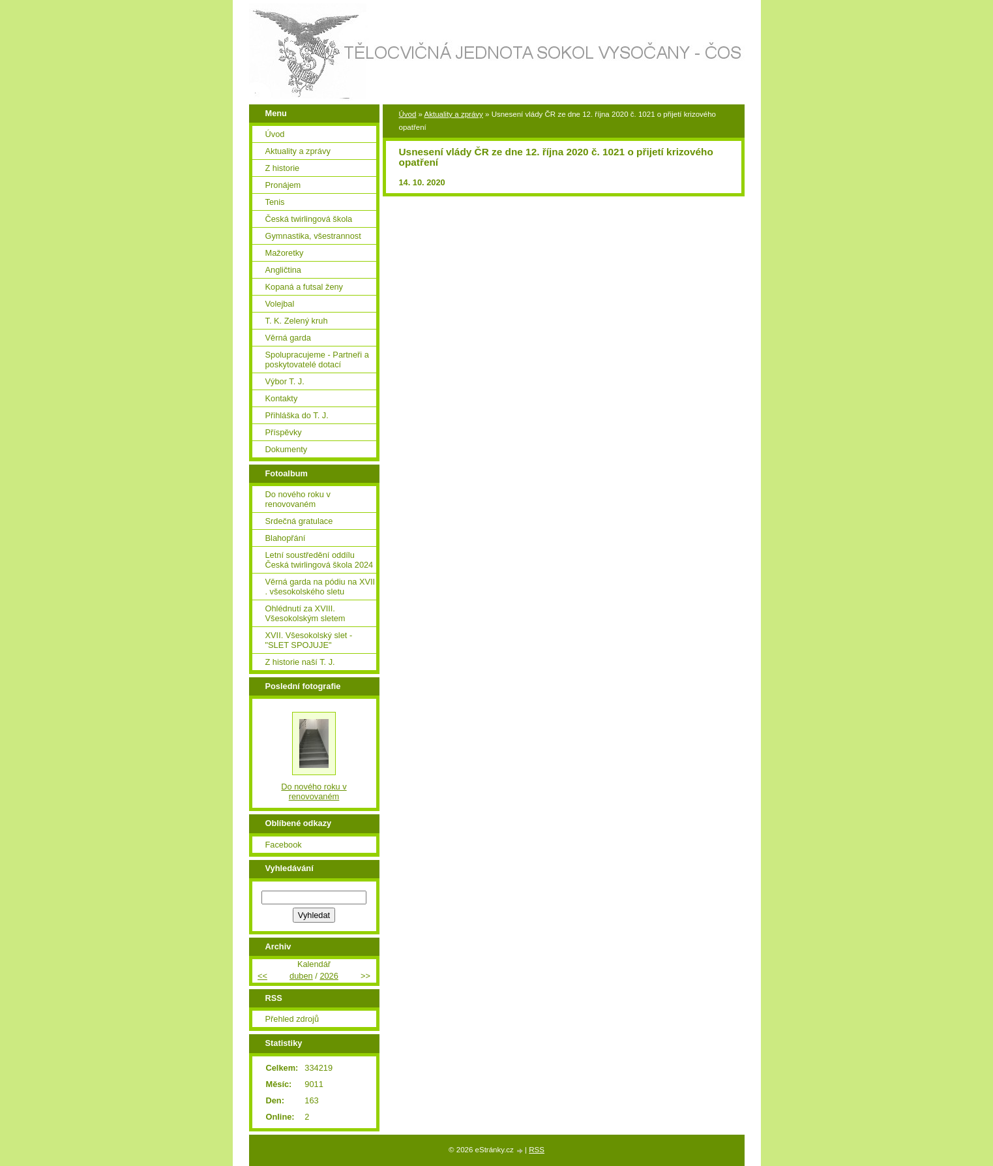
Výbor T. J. (284, 381)
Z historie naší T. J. (300, 662)
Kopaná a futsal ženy (304, 287)
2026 (328, 976)
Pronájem (283, 185)
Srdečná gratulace (299, 521)
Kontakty (281, 398)
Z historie (282, 168)
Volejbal (280, 304)
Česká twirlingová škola (309, 219)
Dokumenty (286, 449)
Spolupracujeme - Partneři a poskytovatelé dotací (317, 359)
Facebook (283, 845)
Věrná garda (288, 338)
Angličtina (283, 270)
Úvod (408, 114)
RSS (536, 1150)
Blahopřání (285, 538)
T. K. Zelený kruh (296, 321)
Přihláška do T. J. (297, 415)
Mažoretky (284, 253)
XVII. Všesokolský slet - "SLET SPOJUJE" (309, 640)
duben (301, 976)
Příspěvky (283, 432)
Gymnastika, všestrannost (313, 236)
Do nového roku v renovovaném (298, 499)
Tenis (275, 202)
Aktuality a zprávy (453, 114)
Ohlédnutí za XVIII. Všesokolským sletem (305, 613)
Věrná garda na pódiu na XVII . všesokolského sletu (320, 586)
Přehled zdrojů (292, 1019)
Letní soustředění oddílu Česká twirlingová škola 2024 (319, 560)
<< (262, 976)
